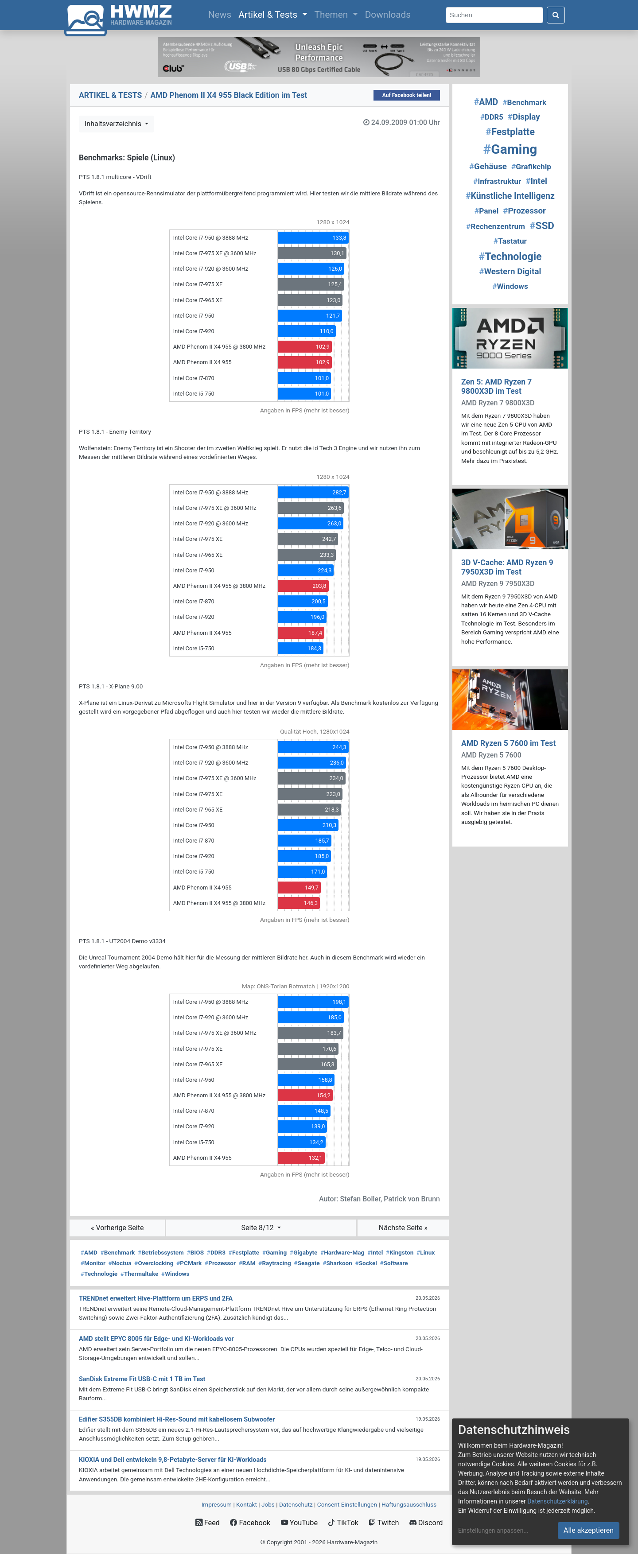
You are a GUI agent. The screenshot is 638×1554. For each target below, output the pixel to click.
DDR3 (216, 1252)
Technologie (99, 1273)
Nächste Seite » (403, 1228)
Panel (486, 210)
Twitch (384, 1523)
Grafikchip (531, 166)
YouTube (299, 1523)
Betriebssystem (161, 1252)
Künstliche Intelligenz (510, 196)
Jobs (268, 1504)
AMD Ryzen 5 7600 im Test (508, 743)
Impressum (217, 1504)
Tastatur (510, 241)
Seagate (307, 1263)
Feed (207, 1523)
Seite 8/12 (258, 1228)
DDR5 (491, 117)
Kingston (399, 1252)
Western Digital (510, 271)
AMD (89, 1252)
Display (524, 117)
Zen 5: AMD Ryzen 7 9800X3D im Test (496, 386)
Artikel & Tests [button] (269, 14)
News (221, 14)
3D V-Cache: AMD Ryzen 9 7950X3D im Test (507, 567)
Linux (425, 1252)
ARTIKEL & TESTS (110, 95)
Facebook (250, 1523)
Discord (426, 1523)
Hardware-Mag (342, 1252)
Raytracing (274, 1263)
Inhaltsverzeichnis (114, 124)
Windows (175, 1273)
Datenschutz (296, 1504)
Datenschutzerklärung (557, 1501)
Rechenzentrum (495, 226)
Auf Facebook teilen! (407, 95)
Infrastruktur (497, 181)
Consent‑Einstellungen (347, 1504)
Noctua (120, 1263)
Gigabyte (303, 1252)
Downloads (388, 14)
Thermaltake (139, 1273)
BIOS (195, 1252)
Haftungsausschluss (408, 1504)
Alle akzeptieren (589, 1530)
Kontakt (246, 1504)
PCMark (189, 1263)
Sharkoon (337, 1263)
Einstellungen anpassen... (493, 1530)
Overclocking (153, 1263)
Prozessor (220, 1263)
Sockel (366, 1263)
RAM (247, 1263)
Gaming (274, 1252)
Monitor (93, 1263)
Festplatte (244, 1252)
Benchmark (118, 1252)
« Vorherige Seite (117, 1228)
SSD (541, 225)
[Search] (494, 15)
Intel (375, 1252)
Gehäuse (488, 166)
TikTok (343, 1523)
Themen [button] (332, 14)
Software (394, 1263)
